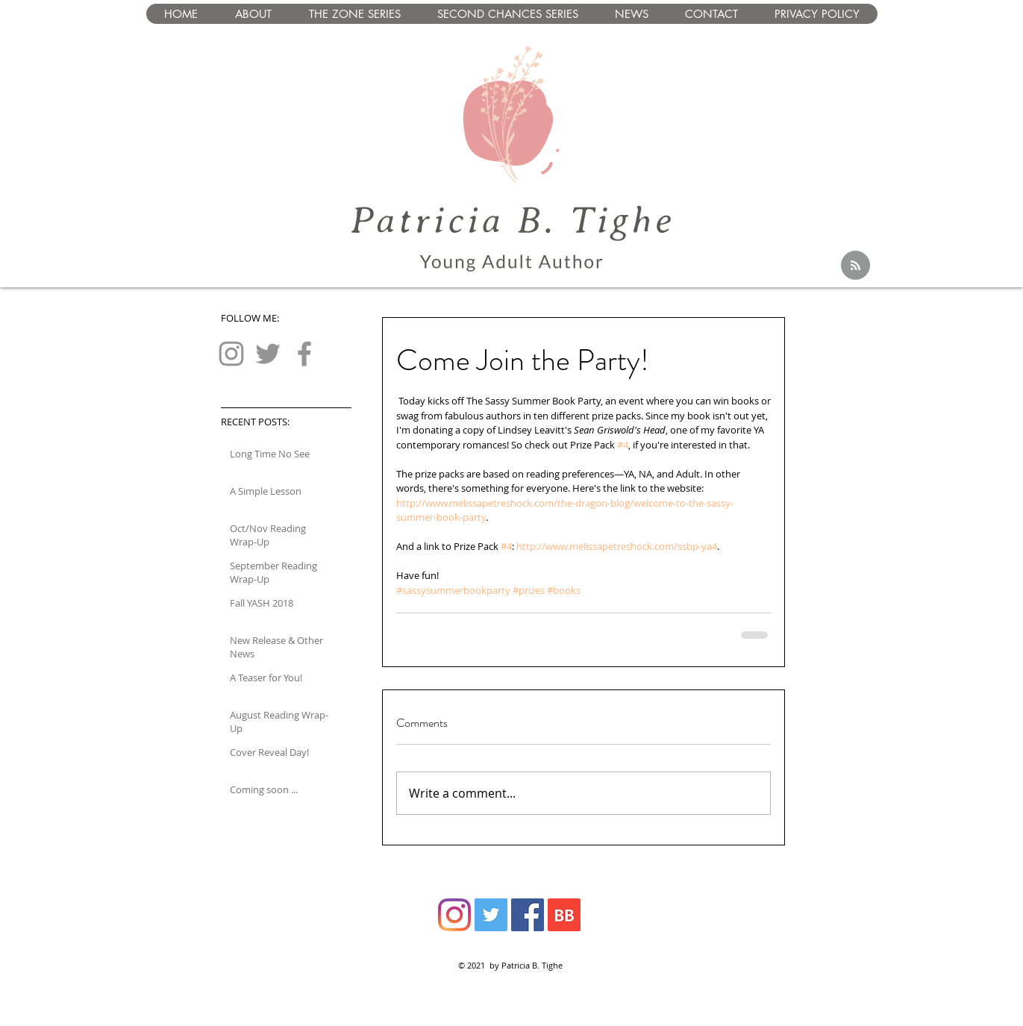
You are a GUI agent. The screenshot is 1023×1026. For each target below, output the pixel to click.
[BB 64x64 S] (564, 914)
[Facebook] (304, 353)
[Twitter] (267, 353)
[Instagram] (231, 353)
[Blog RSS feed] (855, 266)
